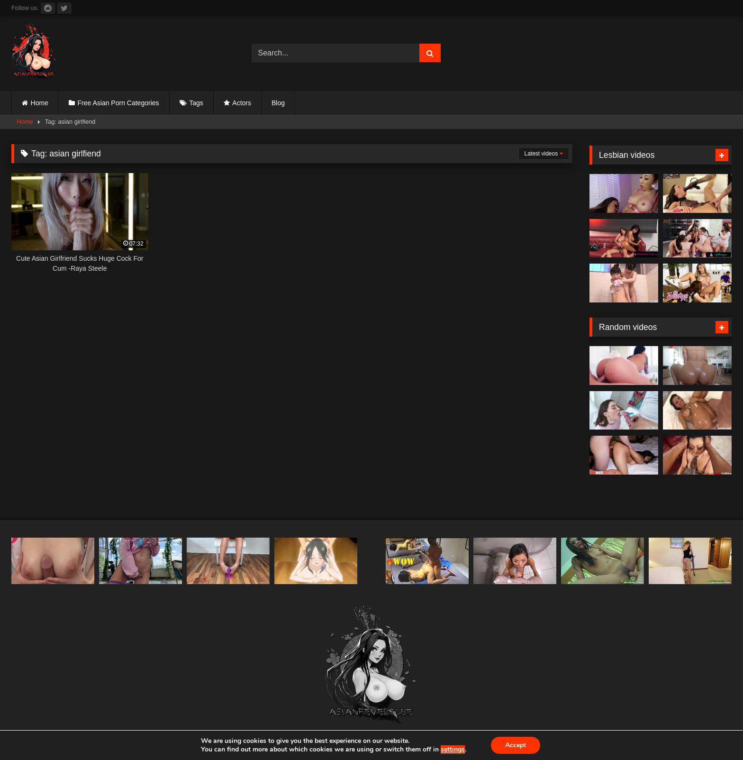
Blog (278, 103)
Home (39, 103)
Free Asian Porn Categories (118, 103)
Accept (515, 745)
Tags (196, 103)
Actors (241, 103)
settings (453, 749)
